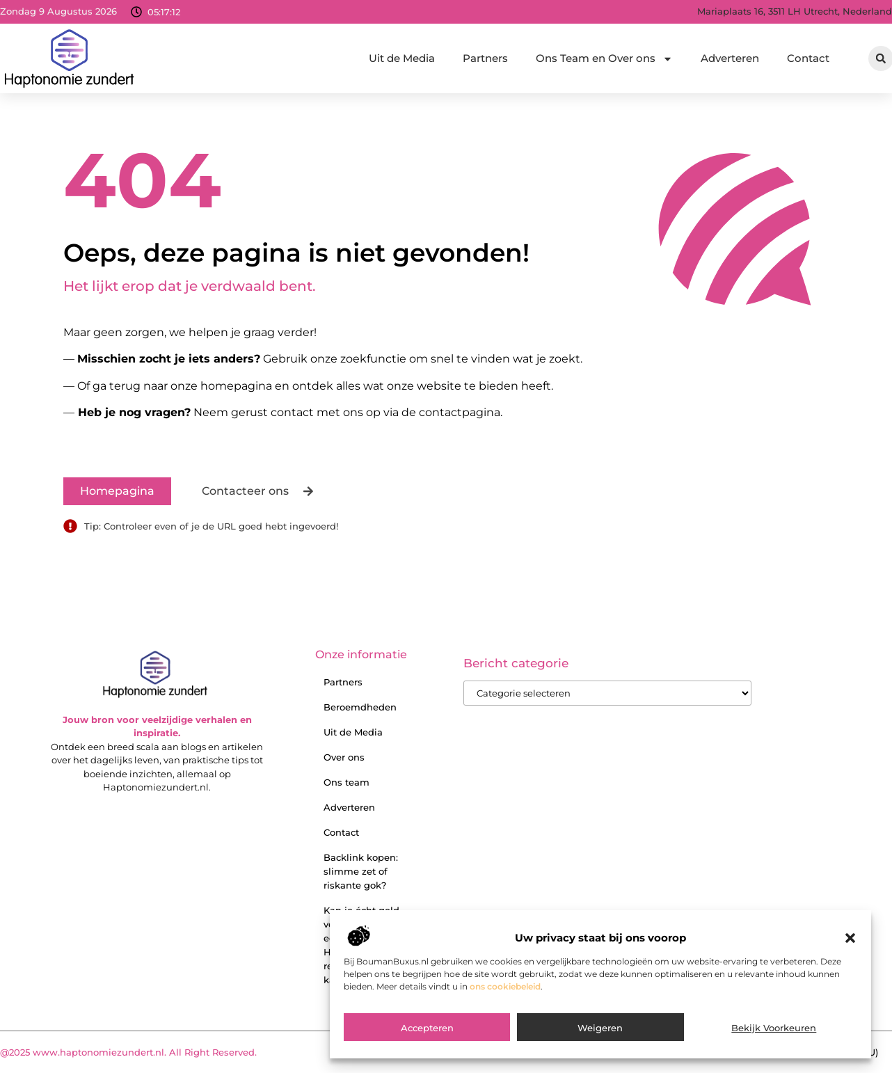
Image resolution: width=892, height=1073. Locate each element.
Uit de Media (402, 58)
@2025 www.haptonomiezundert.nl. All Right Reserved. (128, 1052)
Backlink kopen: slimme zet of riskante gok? (361, 871)
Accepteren (427, 1037)
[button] (850, 947)
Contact (808, 58)
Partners (485, 58)
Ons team (346, 782)
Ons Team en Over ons (604, 59)
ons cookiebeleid (505, 995)
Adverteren (730, 58)
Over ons (344, 757)
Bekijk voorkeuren (773, 1037)
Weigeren (600, 1037)
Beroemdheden (360, 707)
